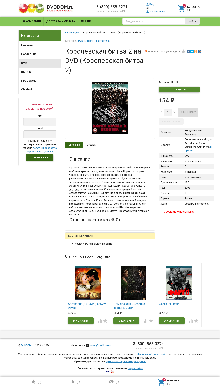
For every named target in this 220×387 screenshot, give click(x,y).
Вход (150, 4)
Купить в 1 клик (171, 121)
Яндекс (133, 239)
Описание (74, 144)
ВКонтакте (112, 239)
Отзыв (73, 288)
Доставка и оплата (60, 21)
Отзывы (91, 144)
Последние (28, 54)
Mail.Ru (91, 239)
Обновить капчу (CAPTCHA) (112, 340)
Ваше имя (75, 250)
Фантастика (102, 40)
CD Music (27, 89)
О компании (32, 21)
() (36, 381)
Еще (85, 21)
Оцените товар (78, 282)
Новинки (27, 45)
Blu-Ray (26, 71)
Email (72, 260)
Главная (70, 32)
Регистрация (155, 11)
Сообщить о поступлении (179, 90)
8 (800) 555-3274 (112, 6)
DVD (24, 63)
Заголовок (75, 273)
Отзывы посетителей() (94, 219)
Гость (73, 238)
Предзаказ (28, 80)
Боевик (89, 40)
